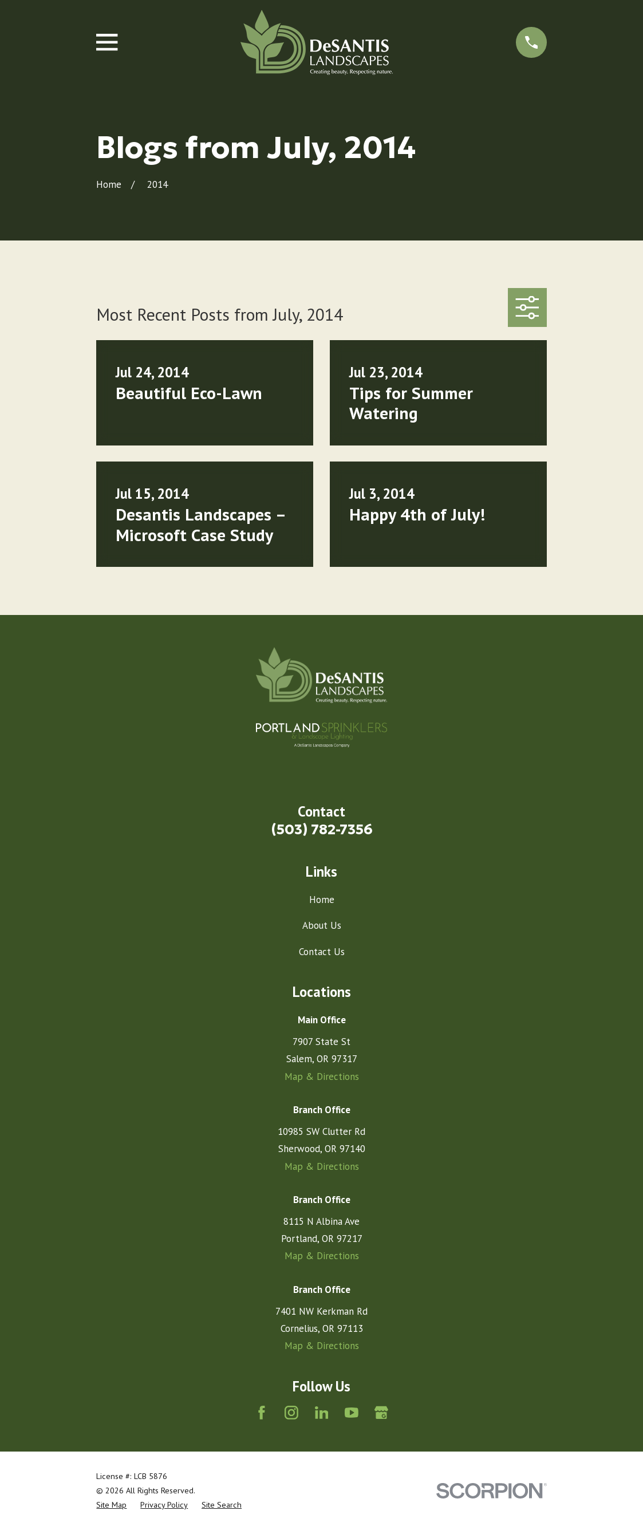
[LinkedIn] (322, 1412)
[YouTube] (351, 1412)
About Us (321, 925)
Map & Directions (322, 1076)
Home (321, 899)
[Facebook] (262, 1412)
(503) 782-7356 (322, 829)
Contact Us (322, 951)
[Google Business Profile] (381, 1412)
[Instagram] (291, 1412)
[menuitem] (111, 1505)
